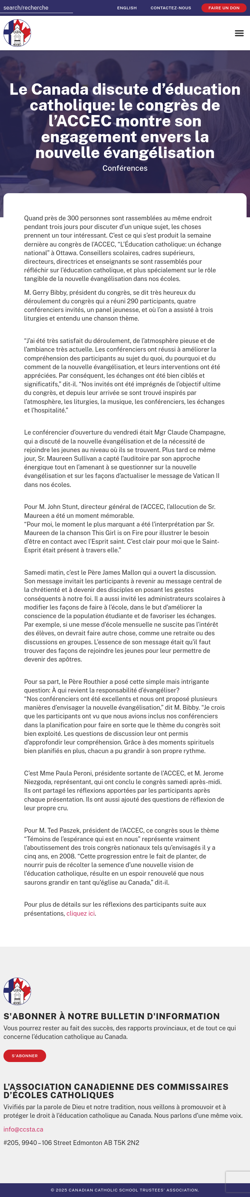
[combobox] (36, 8)
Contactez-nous (170, 8)
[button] (239, 33)
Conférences (125, 168)
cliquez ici (80, 913)
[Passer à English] (127, 8)
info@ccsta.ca (23, 1129)
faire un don (224, 8)
